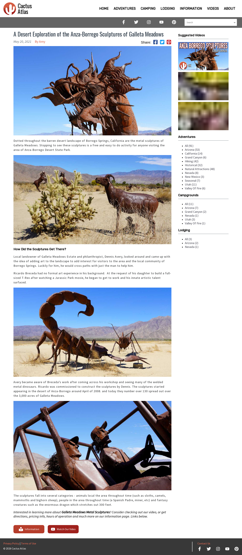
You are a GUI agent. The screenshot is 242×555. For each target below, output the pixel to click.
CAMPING (148, 9)
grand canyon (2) (195, 212)
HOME (104, 9)
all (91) (189, 146)
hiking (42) (191, 161)
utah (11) (191, 184)
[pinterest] (168, 42)
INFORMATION (191, 9)
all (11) (189, 204)
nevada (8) (191, 173)
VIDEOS (213, 9)
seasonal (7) (192, 180)
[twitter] (162, 42)
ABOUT (229, 9)
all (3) (188, 239)
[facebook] (155, 42)
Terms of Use (28, 543)
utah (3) (190, 219)
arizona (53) (192, 150)
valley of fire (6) (195, 188)
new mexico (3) (194, 177)
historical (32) (194, 165)
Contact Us (203, 543)
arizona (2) (191, 243)
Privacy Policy (11, 543)
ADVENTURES (125, 9)
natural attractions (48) (200, 169)
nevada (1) (191, 215)
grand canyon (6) (195, 157)
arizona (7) (191, 208)
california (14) (194, 153)
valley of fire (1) (195, 223)
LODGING (167, 9)
